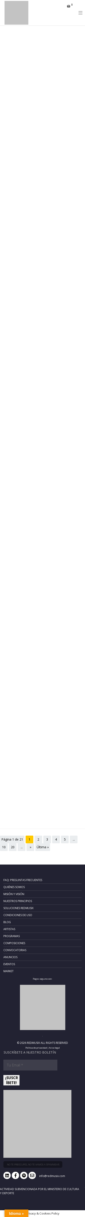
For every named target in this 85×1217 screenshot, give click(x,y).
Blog (7, 922)
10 (4, 847)
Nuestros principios (17, 901)
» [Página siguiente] (30, 847)
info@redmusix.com (52, 1176)
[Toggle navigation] (80, 12)
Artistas (9, 929)
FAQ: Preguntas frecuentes (22, 880)
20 (13, 847)
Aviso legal (54, 1047)
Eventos (9, 964)
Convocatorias (14, 950)
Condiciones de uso (17, 915)
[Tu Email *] (30, 1065)
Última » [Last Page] (43, 847)
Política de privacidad (36, 1047)
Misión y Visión (13, 894)
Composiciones (14, 943)
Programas (11, 936)
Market (8, 971)
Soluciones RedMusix (18, 908)
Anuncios (10, 957)
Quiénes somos (14, 887)
